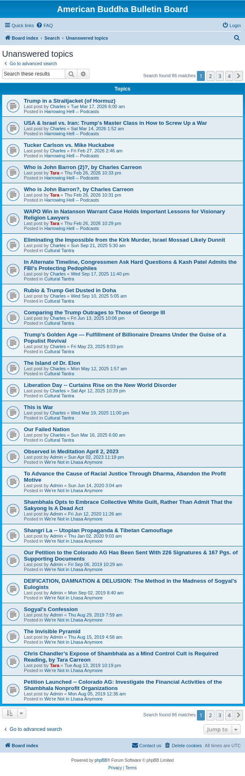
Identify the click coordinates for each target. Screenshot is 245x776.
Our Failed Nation (47, 429)
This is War (38, 407)
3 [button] (219, 76)
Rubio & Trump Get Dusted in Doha (70, 290)
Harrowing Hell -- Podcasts (71, 111)
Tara (54, 172)
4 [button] (229, 76)
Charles (58, 106)
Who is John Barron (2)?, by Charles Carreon (83, 167)
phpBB (100, 760)
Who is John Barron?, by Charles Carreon (78, 189)
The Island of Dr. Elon (52, 363)
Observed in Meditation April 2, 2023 (71, 451)
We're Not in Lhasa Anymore (73, 462)
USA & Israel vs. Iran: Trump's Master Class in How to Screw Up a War (115, 123)
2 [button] (210, 76)
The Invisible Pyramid (52, 631)
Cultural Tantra (59, 250)
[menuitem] (44, 25)
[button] (239, 76)
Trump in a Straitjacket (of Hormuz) (69, 101)
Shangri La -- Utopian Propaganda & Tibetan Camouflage (98, 530)
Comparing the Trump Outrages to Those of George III (94, 312)
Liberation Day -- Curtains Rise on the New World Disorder (100, 385)
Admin (56, 457)
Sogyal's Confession (51, 609)
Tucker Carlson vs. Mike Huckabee (69, 145)
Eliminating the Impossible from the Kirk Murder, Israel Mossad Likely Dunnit (124, 240)
